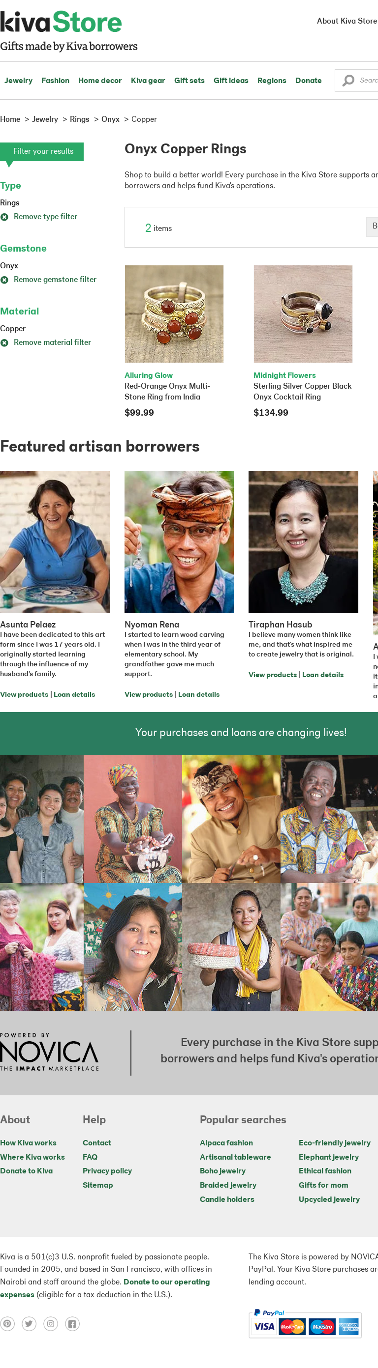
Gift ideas (231, 81)
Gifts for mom (323, 1186)
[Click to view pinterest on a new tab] (11, 1324)
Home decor (100, 81)
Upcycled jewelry (329, 1200)
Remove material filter (45, 343)
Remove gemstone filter (48, 280)
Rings (10, 203)
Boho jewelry (223, 1171)
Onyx (9, 266)
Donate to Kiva (26, 1171)
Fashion (55, 81)
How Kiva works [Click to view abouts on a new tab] (28, 1143)
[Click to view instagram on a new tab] (54, 1324)
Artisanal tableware (235, 1158)
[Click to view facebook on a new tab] (75, 1324)
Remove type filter (38, 217)
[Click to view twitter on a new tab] (32, 1324)
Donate (308, 81)
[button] (348, 83)
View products (24, 695)
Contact (97, 1143)
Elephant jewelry (329, 1158)
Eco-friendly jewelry (335, 1143)
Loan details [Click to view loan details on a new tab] (74, 695)
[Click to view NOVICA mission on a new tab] (49, 1053)
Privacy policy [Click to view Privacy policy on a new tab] (107, 1171)
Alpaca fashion (226, 1143)
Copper (13, 329)
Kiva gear (148, 81)
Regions (271, 81)
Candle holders (227, 1200)
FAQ (90, 1158)
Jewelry (18, 81)
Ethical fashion (325, 1171)
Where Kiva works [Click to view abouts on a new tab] (32, 1158)
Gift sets (189, 81)
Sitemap (98, 1186)
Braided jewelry (228, 1186)
